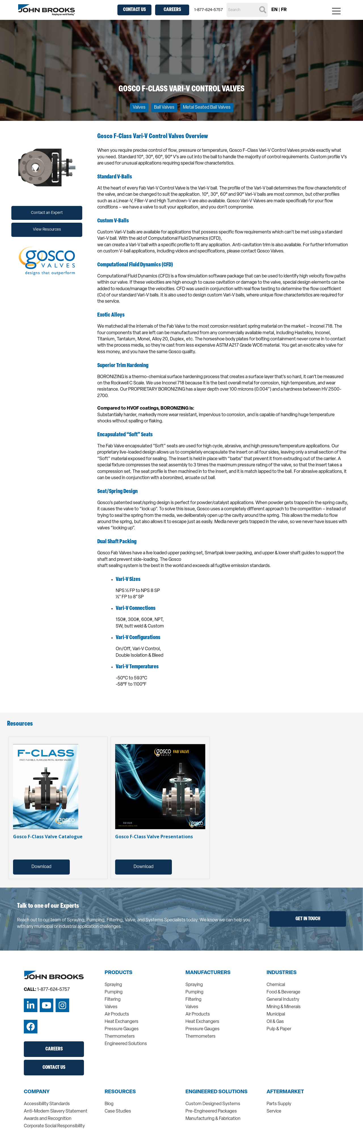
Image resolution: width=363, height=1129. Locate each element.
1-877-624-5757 (208, 10)
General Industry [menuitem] (283, 999)
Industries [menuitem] (282, 973)
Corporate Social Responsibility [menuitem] (54, 1126)
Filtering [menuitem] (113, 999)
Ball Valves (164, 107)
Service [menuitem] (274, 1111)
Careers (172, 9)
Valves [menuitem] (111, 1007)
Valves (139, 107)
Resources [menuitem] (120, 1092)
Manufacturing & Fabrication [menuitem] (212, 1119)
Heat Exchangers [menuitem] (121, 1022)
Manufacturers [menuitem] (208, 973)
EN (274, 10)
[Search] (247, 10)
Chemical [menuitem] (276, 985)
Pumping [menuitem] (114, 992)
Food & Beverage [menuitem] (283, 992)
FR (284, 10)
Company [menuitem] (37, 1092)
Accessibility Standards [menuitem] (47, 1104)
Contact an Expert (47, 213)
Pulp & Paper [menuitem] (279, 1029)
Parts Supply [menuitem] (279, 1104)
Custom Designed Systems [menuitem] (212, 1104)
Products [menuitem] (118, 973)
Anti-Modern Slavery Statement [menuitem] (55, 1111)
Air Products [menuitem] (117, 1014)
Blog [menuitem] (109, 1104)
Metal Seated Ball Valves (207, 107)
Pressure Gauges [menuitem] (122, 1029)
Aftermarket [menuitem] (285, 1092)
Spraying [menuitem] (113, 985)
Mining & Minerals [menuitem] (284, 1007)
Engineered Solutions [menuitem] (126, 1044)
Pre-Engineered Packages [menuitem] (211, 1111)
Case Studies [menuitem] (118, 1111)
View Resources (47, 230)
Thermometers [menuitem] (120, 1036)
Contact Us (134, 9)
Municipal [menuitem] (276, 1014)
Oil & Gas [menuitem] (275, 1022)
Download (41, 867)
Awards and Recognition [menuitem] (47, 1119)
